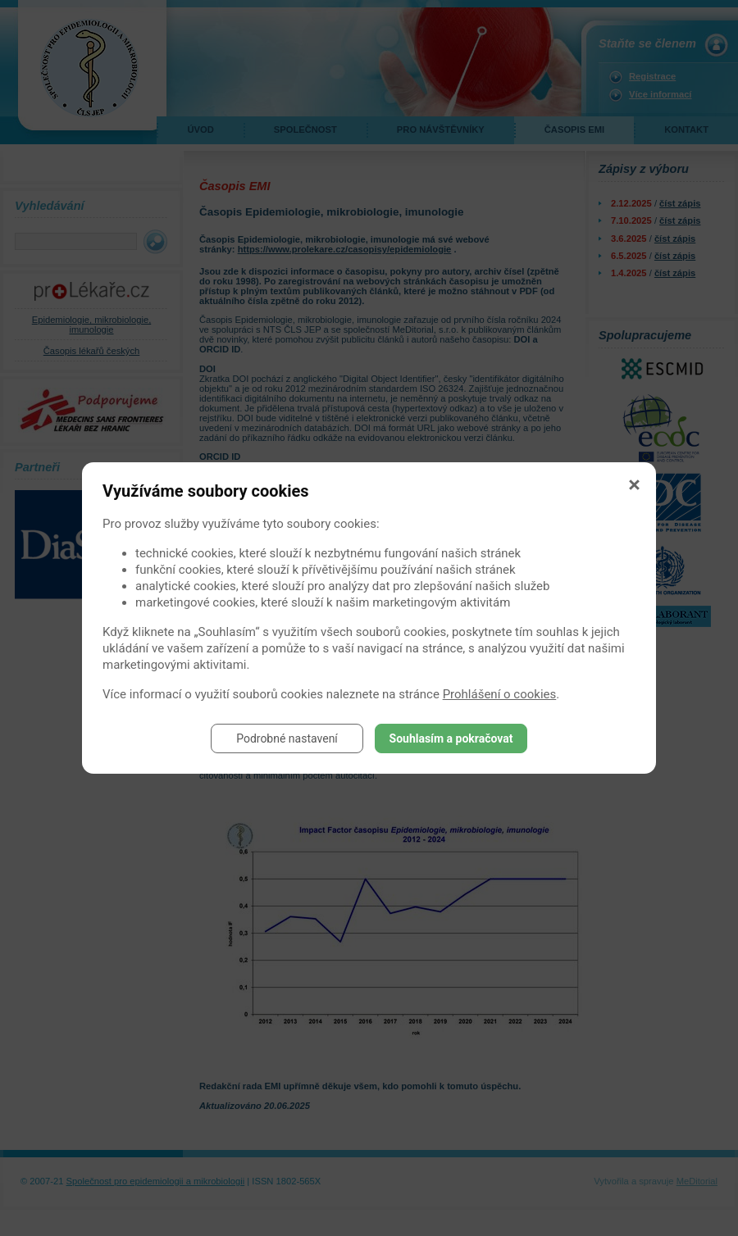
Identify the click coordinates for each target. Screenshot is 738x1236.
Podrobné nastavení (287, 738)
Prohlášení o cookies (500, 694)
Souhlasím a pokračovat (451, 738)
